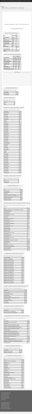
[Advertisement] (16, 17)
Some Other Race (6, 42)
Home (3, 7)
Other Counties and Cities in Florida (16, 28)
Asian (5, 65)
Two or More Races (6, 43)
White (4, 38)
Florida (6, 7)
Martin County (21, 7)
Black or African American (7, 41)
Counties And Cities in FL (13, 7)
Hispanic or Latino (7, 60)
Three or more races (6, 48)
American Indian (5, 46)
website (9, 408)
